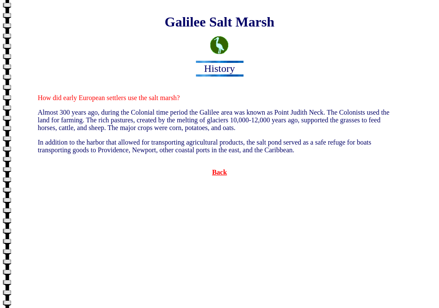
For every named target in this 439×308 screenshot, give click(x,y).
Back (219, 172)
